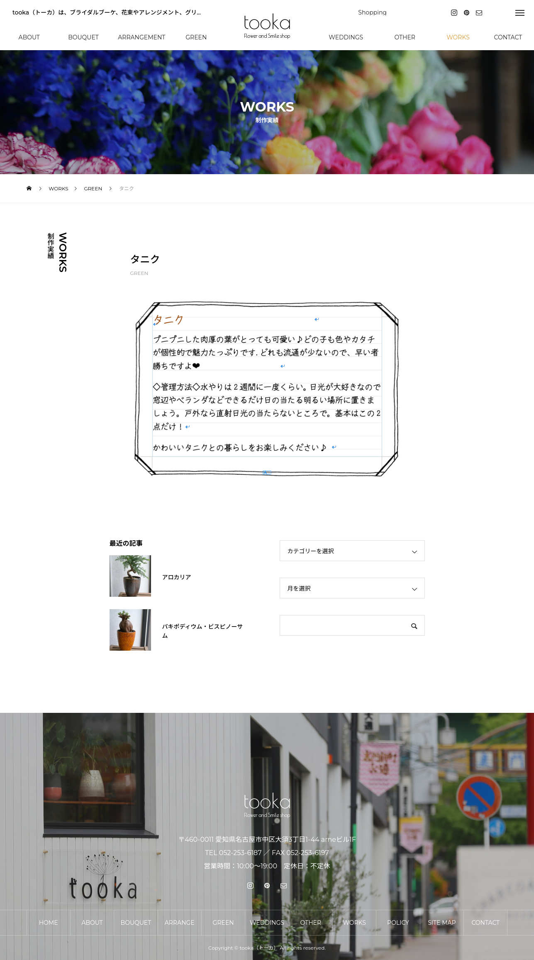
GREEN (139, 273)
